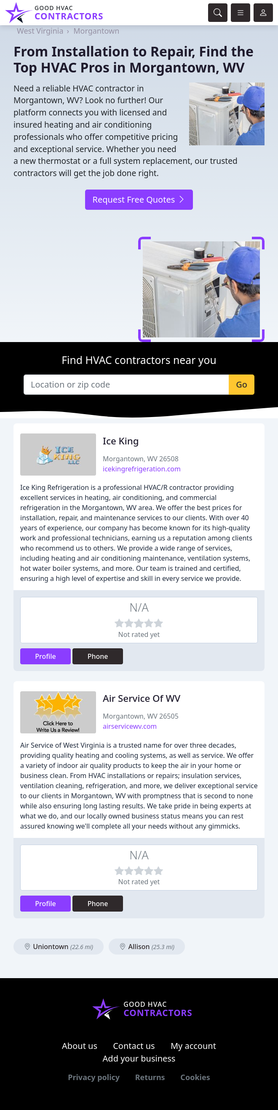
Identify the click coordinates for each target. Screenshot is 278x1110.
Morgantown (96, 31)
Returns (150, 1077)
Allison (146, 946)
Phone (98, 656)
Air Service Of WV (141, 698)
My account (193, 1045)
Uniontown (58, 946)
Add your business (139, 1058)
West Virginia (40, 31)
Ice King (121, 440)
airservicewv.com (130, 726)
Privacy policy (94, 1077)
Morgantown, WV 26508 (141, 458)
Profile (45, 656)
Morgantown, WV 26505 (141, 716)
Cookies (195, 1077)
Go (241, 384)
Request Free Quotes (138, 199)
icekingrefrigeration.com (142, 468)
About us (79, 1045)
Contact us (134, 1045)
